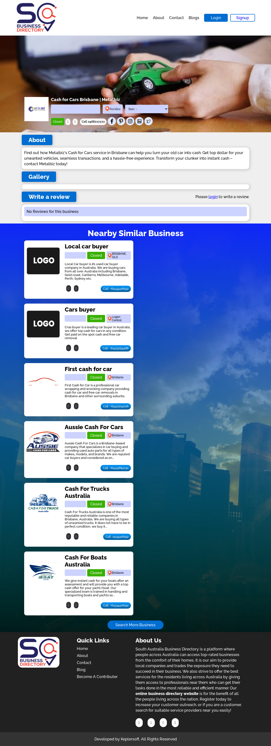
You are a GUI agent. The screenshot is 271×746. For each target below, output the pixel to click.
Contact (176, 17)
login (213, 196)
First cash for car (88, 369)
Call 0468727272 (93, 121)
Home (142, 17)
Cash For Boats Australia (86, 561)
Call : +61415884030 (115, 468)
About (158, 17)
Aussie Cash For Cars (94, 427)
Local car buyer (86, 246)
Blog (81, 669)
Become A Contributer (97, 676)
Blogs (194, 17)
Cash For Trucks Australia (87, 492)
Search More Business (135, 625)
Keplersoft (130, 739)
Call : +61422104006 (115, 406)
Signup (242, 17)
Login (216, 17)
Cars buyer (80, 309)
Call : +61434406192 (115, 289)
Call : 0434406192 (117, 536)
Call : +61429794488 (115, 348)
